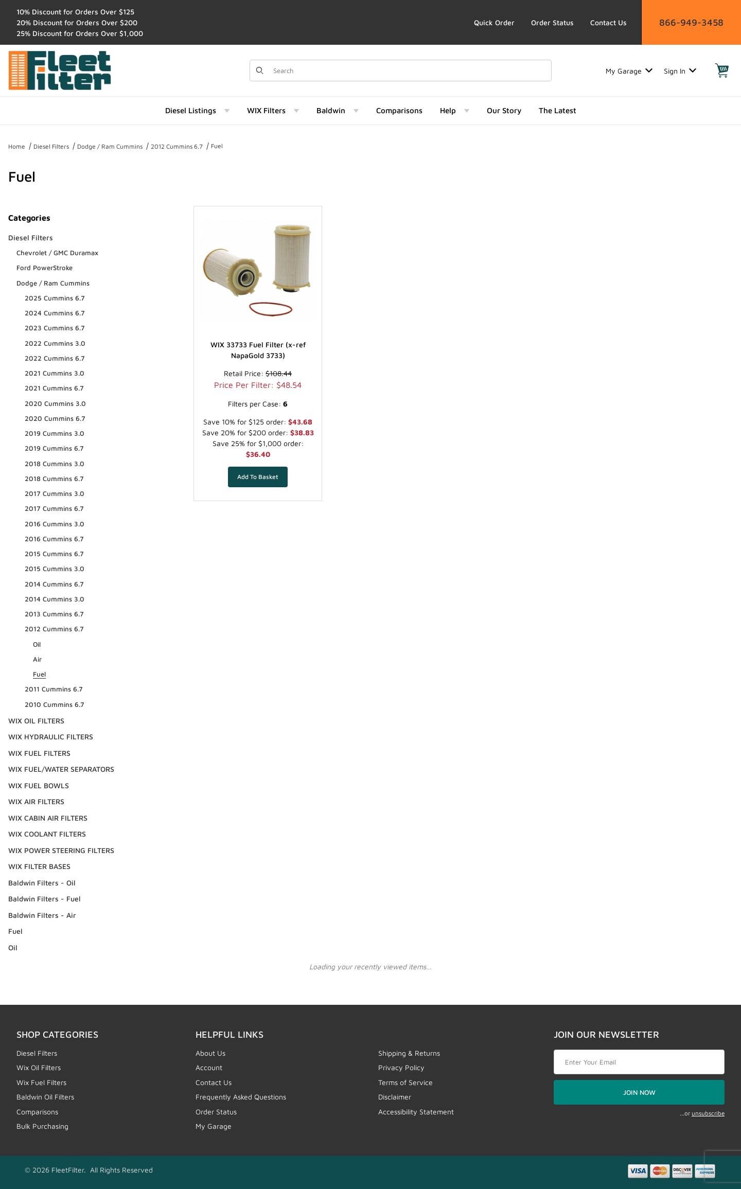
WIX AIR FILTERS (36, 801)
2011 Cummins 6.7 (54, 689)
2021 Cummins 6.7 (54, 388)
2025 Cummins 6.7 (55, 298)
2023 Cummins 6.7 (55, 328)
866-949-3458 (691, 22)
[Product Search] (409, 70)
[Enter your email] (639, 1062)
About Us (210, 1053)
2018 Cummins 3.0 (54, 463)
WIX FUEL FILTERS (39, 753)
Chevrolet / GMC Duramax (57, 253)
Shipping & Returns (409, 1053)
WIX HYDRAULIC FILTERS (50, 736)
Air (37, 659)
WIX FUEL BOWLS (38, 785)
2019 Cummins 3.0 (54, 433)
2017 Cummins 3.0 (54, 493)
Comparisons (37, 1111)
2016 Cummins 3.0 (54, 524)
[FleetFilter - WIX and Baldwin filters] (59, 69)
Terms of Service (405, 1082)
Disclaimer (394, 1096)
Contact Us (608, 22)
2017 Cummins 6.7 (54, 508)
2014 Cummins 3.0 (54, 599)
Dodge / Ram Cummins (110, 146)
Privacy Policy (401, 1067)
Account (209, 1067)
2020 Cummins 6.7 (55, 418)
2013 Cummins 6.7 (54, 614)
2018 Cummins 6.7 (54, 478)
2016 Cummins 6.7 (54, 539)
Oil (37, 644)
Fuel (217, 146)
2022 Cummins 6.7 (55, 358)
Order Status (552, 22)
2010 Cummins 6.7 (54, 704)
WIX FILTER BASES (39, 866)
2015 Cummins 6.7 (54, 553)
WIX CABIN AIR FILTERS (47, 817)
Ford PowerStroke (44, 267)
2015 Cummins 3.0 (54, 568)
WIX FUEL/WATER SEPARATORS (61, 769)
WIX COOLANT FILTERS (47, 833)
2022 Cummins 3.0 (55, 343)
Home (16, 146)
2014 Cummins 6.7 (54, 584)
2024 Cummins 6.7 (55, 313)
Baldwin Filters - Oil (42, 882)
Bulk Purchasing (42, 1126)
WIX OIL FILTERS (36, 720)
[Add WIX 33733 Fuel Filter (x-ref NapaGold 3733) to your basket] (258, 477)
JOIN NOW (639, 1092)
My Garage (629, 70)
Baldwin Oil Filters (45, 1096)
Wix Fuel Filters (41, 1082)
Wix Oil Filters (38, 1067)
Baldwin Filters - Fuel (44, 898)
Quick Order (494, 22)
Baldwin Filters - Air (42, 915)
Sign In (680, 70)
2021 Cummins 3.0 (54, 373)
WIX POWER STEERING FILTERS (61, 850)
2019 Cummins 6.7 (54, 448)
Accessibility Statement (416, 1111)
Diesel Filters (51, 146)
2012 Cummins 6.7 (177, 146)
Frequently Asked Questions (241, 1096)
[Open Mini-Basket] (722, 70)
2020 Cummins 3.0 (55, 403)
